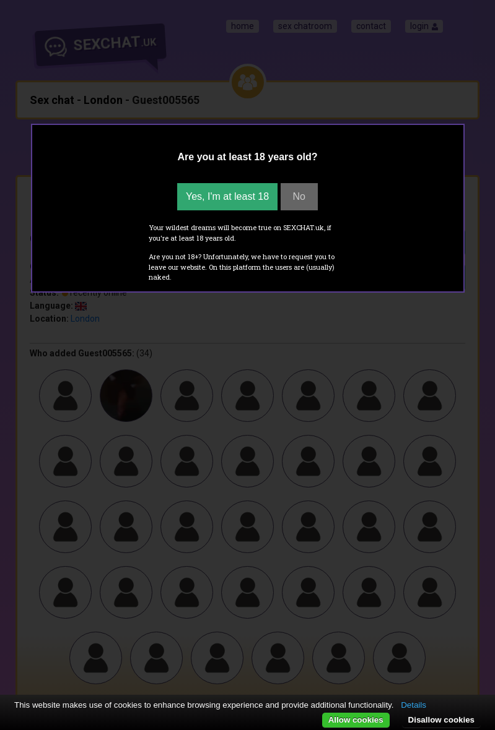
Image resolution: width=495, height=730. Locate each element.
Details (413, 705)
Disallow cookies (441, 719)
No (299, 196)
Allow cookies (355, 719)
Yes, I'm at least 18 (227, 196)
